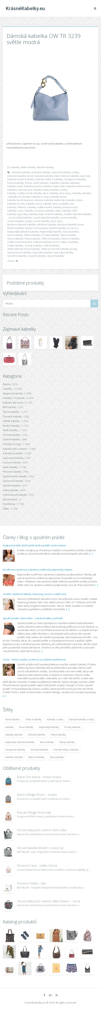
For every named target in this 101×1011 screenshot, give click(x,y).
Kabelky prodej (16, 203)
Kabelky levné (58, 196)
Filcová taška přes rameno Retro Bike (41, 830)
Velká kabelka (51, 245)
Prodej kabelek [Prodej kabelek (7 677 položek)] (72, 727)
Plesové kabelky (12, 471)
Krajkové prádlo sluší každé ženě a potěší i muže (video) (34, 545)
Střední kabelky (12, 485)
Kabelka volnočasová (19, 189)
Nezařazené (10, 499)
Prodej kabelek (50, 235)
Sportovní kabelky (13, 481)
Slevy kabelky (32, 238)
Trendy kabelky (33, 245)
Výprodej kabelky (63, 252)
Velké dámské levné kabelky (23, 249)
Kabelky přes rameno (15, 448)
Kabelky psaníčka (13, 453)
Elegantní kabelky (13, 393)
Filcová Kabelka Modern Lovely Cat (40, 848)
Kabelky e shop (40, 196)
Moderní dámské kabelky (21, 224)
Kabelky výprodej (17, 214)
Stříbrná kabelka (50, 238)
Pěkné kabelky (32, 235)
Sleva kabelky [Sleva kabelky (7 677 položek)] (47, 742)
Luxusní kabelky (12, 462)
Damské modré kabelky (20, 179)
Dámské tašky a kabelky (49, 179)
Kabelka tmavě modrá (78, 186)
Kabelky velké (53, 210)
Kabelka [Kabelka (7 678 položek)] (9, 727)
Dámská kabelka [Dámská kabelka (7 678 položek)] (39, 749)
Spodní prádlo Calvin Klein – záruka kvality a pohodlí (32, 618)
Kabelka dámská (69, 182)
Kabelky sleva (34, 203)
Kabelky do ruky (12, 444)
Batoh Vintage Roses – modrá (37, 795)
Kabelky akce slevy (60, 193)
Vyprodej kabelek (42, 252)
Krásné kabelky (54, 214)
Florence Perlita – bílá (31, 883)
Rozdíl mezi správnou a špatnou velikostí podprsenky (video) (37, 569)
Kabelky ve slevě (34, 210)
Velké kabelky (11, 490)
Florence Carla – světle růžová (37, 865)
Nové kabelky (15, 235)
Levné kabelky (68, 217)
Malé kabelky (28, 167)
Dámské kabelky (41, 172)
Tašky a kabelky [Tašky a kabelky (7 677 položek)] (33, 719)
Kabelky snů (67, 203)
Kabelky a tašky (59, 189)
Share (12, 261)
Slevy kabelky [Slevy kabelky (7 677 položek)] (57, 757)
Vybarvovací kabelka (19, 252)
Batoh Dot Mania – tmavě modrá (39, 777)
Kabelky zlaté (36, 214)
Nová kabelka (71, 231)
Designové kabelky (75, 179)
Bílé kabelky (10, 407)
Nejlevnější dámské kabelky (23, 231)
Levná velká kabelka (20, 217)
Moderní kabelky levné (71, 224)
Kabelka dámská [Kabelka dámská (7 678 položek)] (14, 757)
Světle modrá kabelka (19, 242)
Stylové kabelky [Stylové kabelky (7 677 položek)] (36, 757)
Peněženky (9, 504)
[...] (91, 553)
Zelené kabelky (11, 439)
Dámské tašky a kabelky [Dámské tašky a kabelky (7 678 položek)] (66, 749)
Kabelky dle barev (13, 402)
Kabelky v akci (15, 210)
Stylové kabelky (70, 238)
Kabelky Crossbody (14, 398)
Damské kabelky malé (46, 176)
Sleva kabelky (68, 235)
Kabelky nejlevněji (54, 200)
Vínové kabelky (11, 435)
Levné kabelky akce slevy (48, 221)
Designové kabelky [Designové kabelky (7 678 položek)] (15, 749)
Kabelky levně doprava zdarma (25, 200)
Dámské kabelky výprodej (75, 176)
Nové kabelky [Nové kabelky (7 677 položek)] (26, 727)
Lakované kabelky (13, 458)
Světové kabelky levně (46, 242)
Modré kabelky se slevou (63, 228)
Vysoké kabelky (37, 255)
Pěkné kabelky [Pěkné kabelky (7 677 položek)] (58, 734)
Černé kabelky (11, 411)
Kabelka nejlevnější (54, 186)
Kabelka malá (15, 186)
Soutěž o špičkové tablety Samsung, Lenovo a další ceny (34, 594)
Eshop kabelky (15, 182)
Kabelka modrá (32, 186)
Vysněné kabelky (17, 255)
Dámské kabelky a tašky (65, 172)
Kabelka (54, 182)
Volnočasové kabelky (15, 494)
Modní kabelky (15, 228)
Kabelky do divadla (19, 196)
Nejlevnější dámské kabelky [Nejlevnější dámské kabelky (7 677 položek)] (19, 742)
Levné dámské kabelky (46, 217)
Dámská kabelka (21, 172)
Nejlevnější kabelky (51, 231)
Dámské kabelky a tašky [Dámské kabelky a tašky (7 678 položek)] (81, 719)
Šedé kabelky (10, 430)
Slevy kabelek (15, 238)
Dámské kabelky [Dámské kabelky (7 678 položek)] (36, 734)
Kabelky (15, 167)
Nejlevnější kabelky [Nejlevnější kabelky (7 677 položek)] (49, 727)
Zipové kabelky (56, 255)
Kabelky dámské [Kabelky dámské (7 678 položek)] (14, 734)
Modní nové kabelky (36, 228)
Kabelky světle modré (39, 207)
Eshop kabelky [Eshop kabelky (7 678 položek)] (67, 742)
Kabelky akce (40, 193)
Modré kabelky (45, 167)
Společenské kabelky (15, 476)
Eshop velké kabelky (37, 182)
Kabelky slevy (51, 203)
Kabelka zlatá (41, 189)
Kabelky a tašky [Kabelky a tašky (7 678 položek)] (55, 719)
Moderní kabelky (47, 224)
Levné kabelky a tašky (19, 221)
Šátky (6, 508)
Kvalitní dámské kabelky (77, 214)
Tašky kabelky (15, 245)
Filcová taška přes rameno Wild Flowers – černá (48, 901)
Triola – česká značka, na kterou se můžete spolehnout (34, 659)
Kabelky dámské (81, 193)
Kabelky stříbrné (16, 207)
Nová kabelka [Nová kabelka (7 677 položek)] (12, 719)
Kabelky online (74, 200)
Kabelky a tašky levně (19, 193)
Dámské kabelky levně (20, 176)
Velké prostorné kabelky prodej (59, 249)
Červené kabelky (12, 416)
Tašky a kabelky (69, 242)
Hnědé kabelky (11, 421)
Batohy (7, 384)
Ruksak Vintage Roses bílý (34, 812)
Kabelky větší (69, 210)
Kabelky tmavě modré (65, 207)
